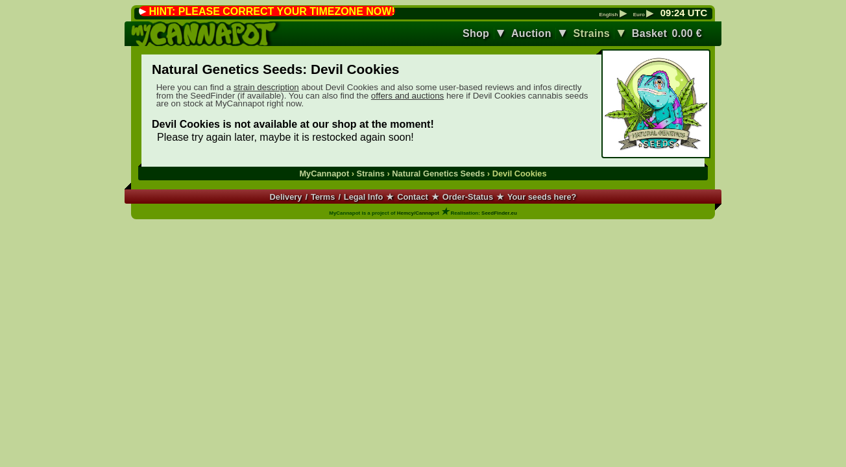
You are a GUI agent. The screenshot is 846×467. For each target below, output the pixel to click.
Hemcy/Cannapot (418, 213)
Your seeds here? (541, 197)
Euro (643, 15)
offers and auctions (407, 96)
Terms (323, 197)
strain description (266, 87)
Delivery (286, 197)
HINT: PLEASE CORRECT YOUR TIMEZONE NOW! (271, 11)
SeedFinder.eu (499, 213)
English (612, 15)
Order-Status (467, 197)
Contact (412, 197)
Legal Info (363, 197)
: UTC (683, 13)
